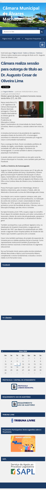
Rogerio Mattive (8, 91)
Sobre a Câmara (29, 53)
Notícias (39, 53)
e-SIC (18, 39)
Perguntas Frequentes (33, 39)
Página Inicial (7, 39)
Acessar (41, 28)
